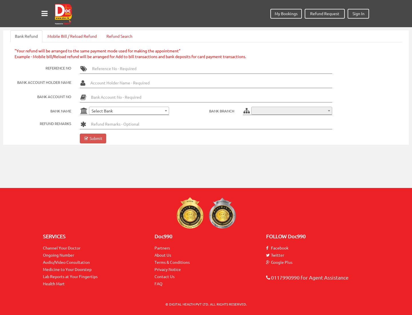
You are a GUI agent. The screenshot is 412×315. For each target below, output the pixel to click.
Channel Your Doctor (61, 248)
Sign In (358, 13)
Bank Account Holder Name (44, 82)
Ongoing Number (58, 255)
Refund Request (324, 13)
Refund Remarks (55, 124)
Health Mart (54, 284)
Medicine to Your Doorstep (67, 269)
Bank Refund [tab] (26, 36)
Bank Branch (221, 111)
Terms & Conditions (172, 262)
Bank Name (60, 111)
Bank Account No (54, 97)
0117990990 (283, 277)
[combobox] (129, 111)
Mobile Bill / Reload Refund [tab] (72, 36)
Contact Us (164, 276)
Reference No (58, 68)
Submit (93, 138)
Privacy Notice (167, 269)
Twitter (275, 255)
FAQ (158, 284)
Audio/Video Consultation (66, 262)
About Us (162, 255)
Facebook (277, 248)
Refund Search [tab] (119, 36)
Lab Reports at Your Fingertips (70, 276)
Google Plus (279, 262)
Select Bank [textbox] (102, 111)
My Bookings (286, 13)
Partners (162, 248)
